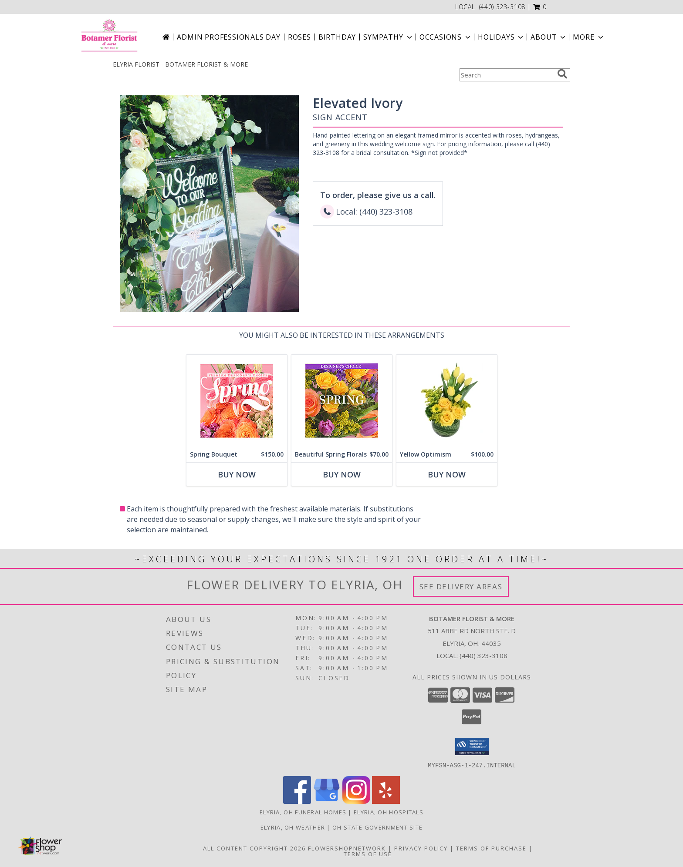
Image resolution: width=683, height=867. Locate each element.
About (549, 37)
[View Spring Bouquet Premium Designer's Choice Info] (236, 401)
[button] (540, 7)
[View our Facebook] (297, 801)
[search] (562, 74)
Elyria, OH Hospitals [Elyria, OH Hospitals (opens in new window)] (388, 812)
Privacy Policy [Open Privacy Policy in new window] (421, 848)
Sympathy (388, 37)
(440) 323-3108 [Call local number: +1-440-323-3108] (502, 7)
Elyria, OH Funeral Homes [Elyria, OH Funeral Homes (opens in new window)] (303, 812)
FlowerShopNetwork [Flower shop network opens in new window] (347, 848)
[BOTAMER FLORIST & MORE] (109, 37)
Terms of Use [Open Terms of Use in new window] (368, 853)
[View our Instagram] (356, 801)
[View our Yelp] (386, 801)
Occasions (445, 37)
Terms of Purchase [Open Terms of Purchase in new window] (491, 848)
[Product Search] (506, 75)
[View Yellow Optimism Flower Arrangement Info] (446, 401)
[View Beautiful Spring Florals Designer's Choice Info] (341, 401)
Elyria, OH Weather (292, 827)
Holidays (501, 37)
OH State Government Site (377, 827)
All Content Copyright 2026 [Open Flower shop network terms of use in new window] (254, 848)
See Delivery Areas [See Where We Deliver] (461, 586)
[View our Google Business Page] (327, 801)
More (589, 37)
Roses (299, 37)
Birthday (337, 37)
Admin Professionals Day (228, 37)
